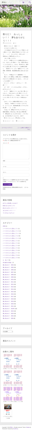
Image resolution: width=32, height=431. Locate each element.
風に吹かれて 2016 (8, 294)
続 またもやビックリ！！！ (10, 208)
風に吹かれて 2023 (8, 311)
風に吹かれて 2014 (8, 289)
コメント (6, 143)
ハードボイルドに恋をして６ (10, 250)
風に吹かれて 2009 (8, 277)
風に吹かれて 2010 (8, 279)
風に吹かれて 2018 (8, 299)
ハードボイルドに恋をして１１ (11, 233)
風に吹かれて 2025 (8, 316)
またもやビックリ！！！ (9, 210)
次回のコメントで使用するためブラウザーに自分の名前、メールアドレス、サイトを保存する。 (15, 180)
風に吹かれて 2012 (8, 284)
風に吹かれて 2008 (8, 274)
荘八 (15, 43)
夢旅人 (4, 2)
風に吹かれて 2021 (8, 306)
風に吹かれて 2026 (8, 318)
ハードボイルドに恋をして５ (10, 248)
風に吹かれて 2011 (8, 282)
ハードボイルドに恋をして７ (10, 252)
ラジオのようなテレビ (8, 213)
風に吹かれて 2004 (8, 265)
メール (4, 166)
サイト (4, 172)
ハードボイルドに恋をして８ (10, 255)
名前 (4, 160)
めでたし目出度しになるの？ (10, 203)
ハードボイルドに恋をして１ (10, 228)
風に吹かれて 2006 (8, 269)
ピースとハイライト (6, 127)
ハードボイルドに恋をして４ (10, 245)
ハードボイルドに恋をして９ (10, 257)
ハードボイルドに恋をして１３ (11, 238)
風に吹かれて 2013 (9, 121)
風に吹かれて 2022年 (9, 308)
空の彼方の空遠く (7, 262)
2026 (4, 226)
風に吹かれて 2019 (8, 301)
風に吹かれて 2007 (8, 272)
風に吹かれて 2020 (8, 303)
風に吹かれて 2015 (8, 291)
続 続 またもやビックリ (9, 205)
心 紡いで (6, 260)
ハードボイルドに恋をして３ (10, 243)
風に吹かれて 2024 (8, 313)
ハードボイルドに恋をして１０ (11, 231)
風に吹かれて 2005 (8, 267)
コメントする (20, 121)
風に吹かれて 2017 (8, 296)
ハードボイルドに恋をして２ (10, 240)
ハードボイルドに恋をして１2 (10, 235)
